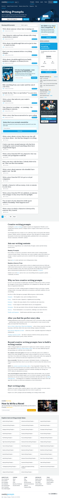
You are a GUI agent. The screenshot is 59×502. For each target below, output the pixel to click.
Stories (37, 2)
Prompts (32, 2)
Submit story (34, 39)
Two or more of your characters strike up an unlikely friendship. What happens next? (17, 201)
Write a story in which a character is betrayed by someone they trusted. (19, 209)
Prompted (26, 70)
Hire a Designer (5, 482)
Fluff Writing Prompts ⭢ (8, 437)
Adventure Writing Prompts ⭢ (27, 421)
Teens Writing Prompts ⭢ (45, 462)
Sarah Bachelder (43, 91)
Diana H (41, 97)
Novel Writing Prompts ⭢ (8, 454)
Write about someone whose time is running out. (18, 29)
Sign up (50, 2)
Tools (45, 2)
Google (44, 121)
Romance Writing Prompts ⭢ (46, 454)
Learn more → (10, 407)
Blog (25, 479)
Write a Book (38, 480)
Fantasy (10, 304)
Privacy (9, 497)
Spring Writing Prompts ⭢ (8, 462)
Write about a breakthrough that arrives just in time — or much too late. (20, 44)
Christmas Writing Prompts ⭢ (27, 425)
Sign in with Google (12, 19)
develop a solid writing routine (24, 348)
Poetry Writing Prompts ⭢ (26, 454)
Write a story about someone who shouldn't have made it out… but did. (19, 170)
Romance (10, 302)
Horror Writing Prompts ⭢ (8, 446)
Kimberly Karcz (43, 93)
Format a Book (38, 483)
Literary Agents (50, 482)
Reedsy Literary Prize (23, 6)
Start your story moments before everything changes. (17, 52)
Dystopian (10, 307)
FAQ (36, 6)
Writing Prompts (50, 480)
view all (55, 76)
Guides (25, 480)
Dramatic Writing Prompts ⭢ (27, 429)
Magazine (32, 6)
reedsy (8, 494)
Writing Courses (27, 482)
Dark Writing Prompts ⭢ (45, 425)
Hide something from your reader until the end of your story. (19, 86)
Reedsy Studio (38, 479)
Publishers (49, 483)
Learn (41, 2)
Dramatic (10, 297)
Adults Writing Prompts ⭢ (8, 421)
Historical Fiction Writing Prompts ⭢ (29, 441)
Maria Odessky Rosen (44, 95)
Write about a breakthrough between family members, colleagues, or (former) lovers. (17, 60)
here (13, 260)
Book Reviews (50, 479)
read (49, 91)
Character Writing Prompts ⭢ (9, 425)
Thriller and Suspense (13, 312)
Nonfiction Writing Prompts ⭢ (46, 450)
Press (14, 482)
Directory (4, 6)
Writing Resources (39, 485)
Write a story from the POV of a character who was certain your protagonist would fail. (19, 154)
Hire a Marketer (5, 483)
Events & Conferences (29, 483)
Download (34, 77)
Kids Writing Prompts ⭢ (26, 446)
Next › (14, 216)
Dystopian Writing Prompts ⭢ (46, 429)
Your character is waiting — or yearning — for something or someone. (17, 108)
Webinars (26, 485)
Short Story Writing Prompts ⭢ (46, 458)
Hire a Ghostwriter (6, 485)
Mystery (10, 309)
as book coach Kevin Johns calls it (22, 366)
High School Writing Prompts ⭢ (9, 441)
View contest (49, 72)
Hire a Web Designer (6, 488)
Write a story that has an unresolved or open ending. (20, 115)
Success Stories (16, 485)
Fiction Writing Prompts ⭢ (45, 433)
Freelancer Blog (27, 487)
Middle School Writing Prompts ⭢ (47, 446)
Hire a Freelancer (5, 479)
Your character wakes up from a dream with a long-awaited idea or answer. (19, 36)
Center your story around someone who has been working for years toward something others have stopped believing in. (19, 146)
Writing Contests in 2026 (14, 334)
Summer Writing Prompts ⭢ (27, 462)
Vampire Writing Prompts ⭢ (8, 472)
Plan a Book (37, 482)
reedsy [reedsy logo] (8, 2)
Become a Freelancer (17, 483)
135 (10, 216)
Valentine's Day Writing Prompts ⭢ (47, 466)
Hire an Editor (4, 480)
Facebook (53, 121)
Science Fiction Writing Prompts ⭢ (28, 458)
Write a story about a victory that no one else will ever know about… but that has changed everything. (20, 137)
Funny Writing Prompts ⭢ (26, 437)
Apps (16, 2)
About (14, 479)
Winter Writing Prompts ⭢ (26, 472)
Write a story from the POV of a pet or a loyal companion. (17, 178)
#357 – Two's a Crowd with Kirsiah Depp (48, 83)
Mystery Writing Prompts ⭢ (8, 450)
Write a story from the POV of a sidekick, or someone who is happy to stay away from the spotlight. (20, 194)
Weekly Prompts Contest (12, 6)
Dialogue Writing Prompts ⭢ (8, 429)
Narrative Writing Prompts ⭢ (27, 450)
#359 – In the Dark (44, 78)
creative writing (18, 226)
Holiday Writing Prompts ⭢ (46, 441)
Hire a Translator (5, 487)
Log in (55, 2)
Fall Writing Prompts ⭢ (7, 433)
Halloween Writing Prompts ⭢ (46, 437)
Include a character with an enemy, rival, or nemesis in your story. (20, 186)
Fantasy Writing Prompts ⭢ (27, 433)
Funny (9, 299)
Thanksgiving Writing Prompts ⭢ (10, 466)
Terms (5, 497)
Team (14, 480)
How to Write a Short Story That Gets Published (20, 326)
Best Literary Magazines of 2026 (16, 330)
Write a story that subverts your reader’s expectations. (16, 100)
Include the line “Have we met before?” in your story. (20, 93)
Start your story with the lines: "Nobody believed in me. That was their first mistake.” (19, 162)
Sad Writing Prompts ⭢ (7, 458)
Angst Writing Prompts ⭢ (45, 421)
